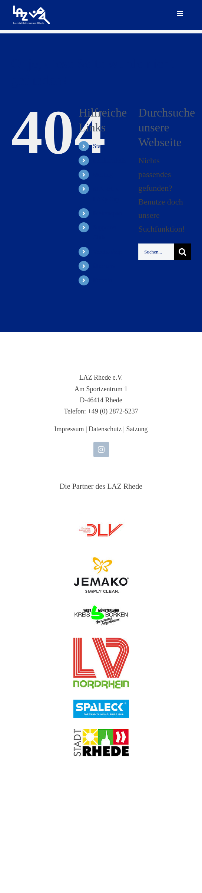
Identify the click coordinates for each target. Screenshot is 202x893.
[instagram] (101, 449)
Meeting (103, 174)
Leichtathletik (109, 160)
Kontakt (102, 280)
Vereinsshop (107, 252)
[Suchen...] (156, 251)
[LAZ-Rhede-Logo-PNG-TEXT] (31, 9)
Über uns (104, 266)
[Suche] (182, 251)
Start (98, 146)
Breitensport (107, 213)
